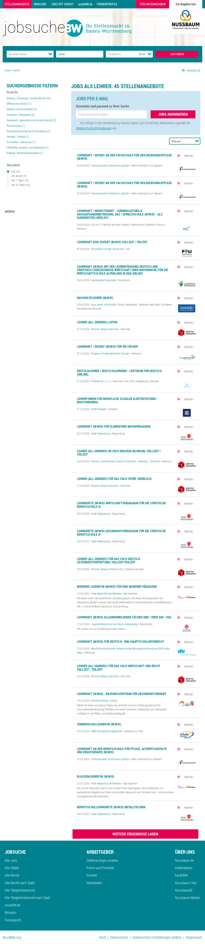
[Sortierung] (181, 141)
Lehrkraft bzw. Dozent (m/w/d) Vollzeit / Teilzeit (112, 242)
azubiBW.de (85, 4)
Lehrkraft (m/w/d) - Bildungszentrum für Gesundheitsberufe (121, 694)
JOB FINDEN (177, 54)
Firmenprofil (13, 920)
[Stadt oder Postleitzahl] (118, 54)
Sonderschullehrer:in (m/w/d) (99, 724)
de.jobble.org (12, 937)
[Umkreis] (138, 54)
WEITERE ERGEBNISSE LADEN (135, 834)
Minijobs (40, 4)
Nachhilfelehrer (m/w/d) (95, 298)
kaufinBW (181, 875)
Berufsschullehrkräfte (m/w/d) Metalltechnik (111, 807)
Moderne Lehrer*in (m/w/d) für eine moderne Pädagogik (117, 586)
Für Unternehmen (152, 4)
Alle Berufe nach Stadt (19, 882)
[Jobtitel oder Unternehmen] (79, 54)
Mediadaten (94, 882)
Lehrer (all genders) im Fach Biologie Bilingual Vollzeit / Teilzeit (119, 453)
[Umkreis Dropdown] (149, 54)
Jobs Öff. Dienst (62, 4)
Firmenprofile (107, 4)
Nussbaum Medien (187, 897)
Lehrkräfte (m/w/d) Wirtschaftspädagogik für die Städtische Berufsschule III (121, 505)
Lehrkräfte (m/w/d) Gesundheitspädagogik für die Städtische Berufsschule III (121, 533)
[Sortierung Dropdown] (197, 141)
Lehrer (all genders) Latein (97, 322)
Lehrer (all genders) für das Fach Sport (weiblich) (114, 479)
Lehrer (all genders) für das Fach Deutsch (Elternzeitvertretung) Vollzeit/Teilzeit (108, 561)
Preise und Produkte (100, 867)
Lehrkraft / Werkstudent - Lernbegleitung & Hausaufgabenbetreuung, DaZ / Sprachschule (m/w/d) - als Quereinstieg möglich (120, 214)
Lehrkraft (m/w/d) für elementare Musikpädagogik (114, 426)
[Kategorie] (26, 54)
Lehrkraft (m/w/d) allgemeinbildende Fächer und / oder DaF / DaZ (124, 617)
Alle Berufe (12, 875)
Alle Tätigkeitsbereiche (20, 890)
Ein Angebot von (186, 4)
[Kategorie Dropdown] (50, 54)
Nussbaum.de (184, 860)
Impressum (194, 937)
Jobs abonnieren (173, 114)
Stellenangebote (17, 4)
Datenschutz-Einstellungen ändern (157, 937)
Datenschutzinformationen (94, 128)
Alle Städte (12, 867)
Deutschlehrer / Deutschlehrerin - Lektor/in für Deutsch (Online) (119, 373)
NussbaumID (183, 890)
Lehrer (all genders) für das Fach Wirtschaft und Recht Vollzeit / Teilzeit (118, 668)
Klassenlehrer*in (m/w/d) (95, 776)
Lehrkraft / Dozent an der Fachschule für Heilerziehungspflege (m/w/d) (124, 157)
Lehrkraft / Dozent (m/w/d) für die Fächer (107, 346)
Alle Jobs (11, 860)
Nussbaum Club (185, 882)
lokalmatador (184, 867)
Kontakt (92, 875)
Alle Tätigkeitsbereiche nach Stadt (27, 897)
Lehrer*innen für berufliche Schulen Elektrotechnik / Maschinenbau (117, 400)
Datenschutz (119, 937)
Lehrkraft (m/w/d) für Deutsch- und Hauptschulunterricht (120, 641)
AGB (102, 937)
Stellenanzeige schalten (102, 860)
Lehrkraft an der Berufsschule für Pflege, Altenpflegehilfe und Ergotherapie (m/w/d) (122, 750)
